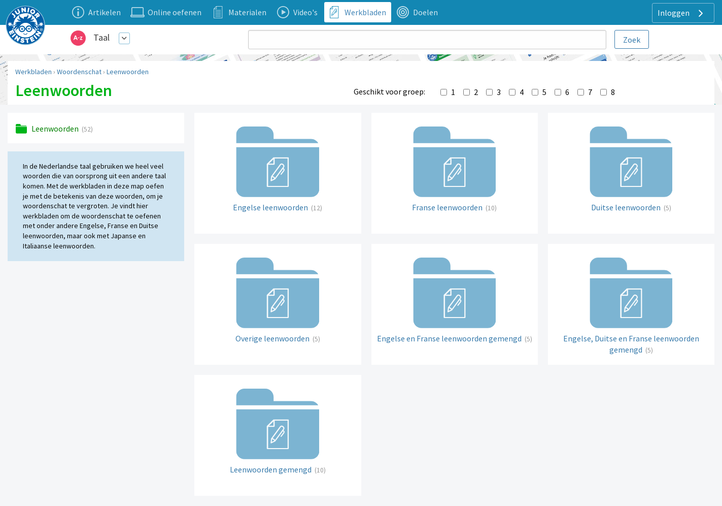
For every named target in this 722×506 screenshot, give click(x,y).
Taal (101, 37)
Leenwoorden (128, 71)
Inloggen (682, 13)
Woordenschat (79, 71)
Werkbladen (33, 71)
